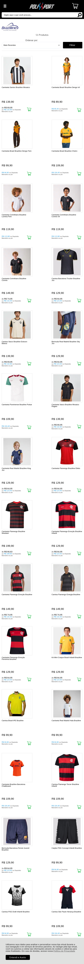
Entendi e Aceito (17, 957)
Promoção (63, 662)
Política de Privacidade (64, 951)
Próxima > (46, 806)
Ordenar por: (31, 40)
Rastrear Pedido (17, 865)
